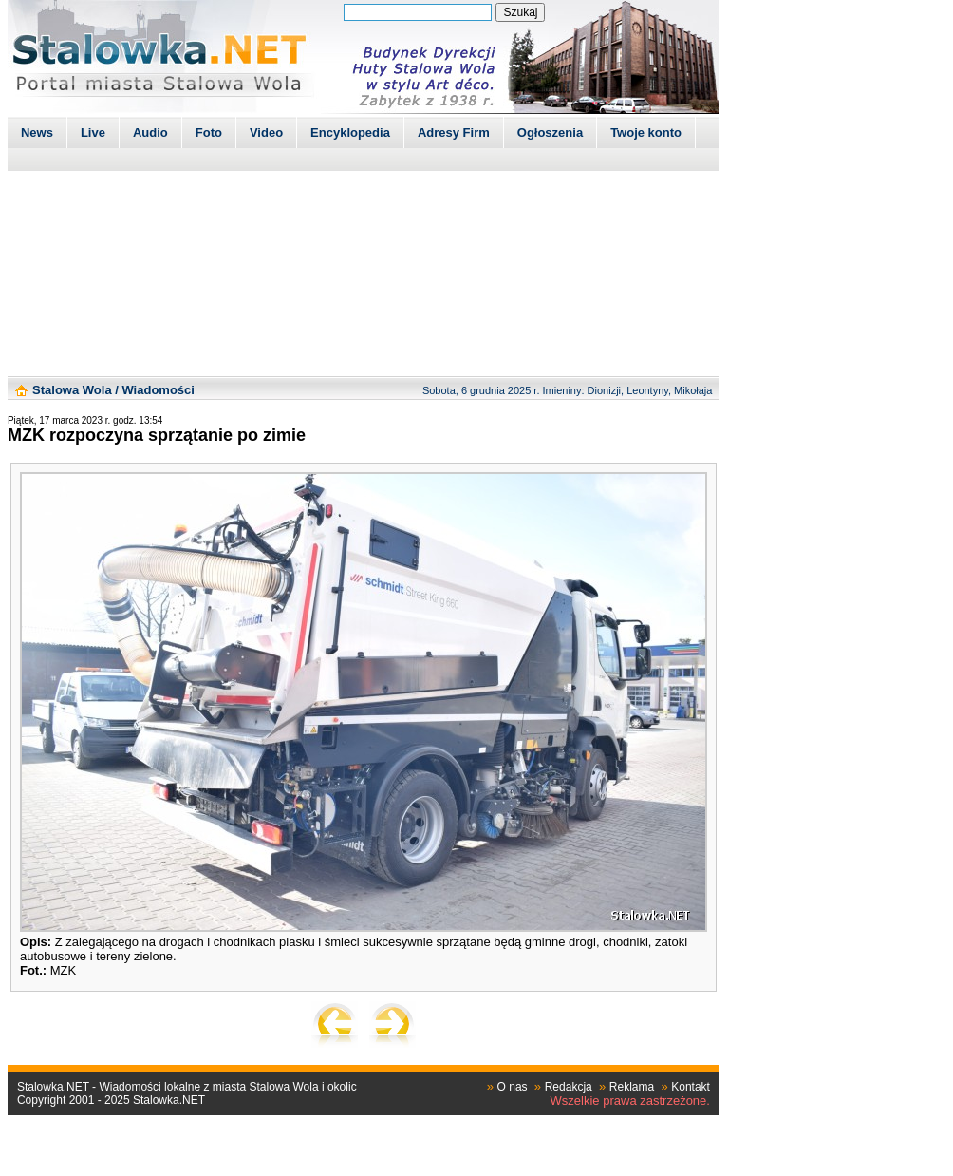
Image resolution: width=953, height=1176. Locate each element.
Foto (209, 132)
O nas (512, 1086)
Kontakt (690, 1086)
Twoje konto (646, 132)
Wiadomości (157, 390)
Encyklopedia (350, 132)
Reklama (631, 1086)
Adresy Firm (454, 132)
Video (266, 132)
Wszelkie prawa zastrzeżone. (630, 1100)
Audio (150, 132)
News (37, 132)
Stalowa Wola (72, 390)
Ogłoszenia (550, 132)
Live (93, 132)
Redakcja (568, 1086)
